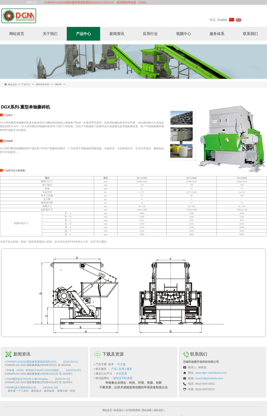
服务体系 (217, 34)
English (222, 19)
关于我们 (50, 34)
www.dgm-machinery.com (211, 372)
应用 (121, 368)
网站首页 (16, 34)
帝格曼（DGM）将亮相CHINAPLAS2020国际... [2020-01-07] (43, 370)
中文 (213, 19)
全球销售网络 (133, 410)
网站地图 (147, 410)
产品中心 (83, 34)
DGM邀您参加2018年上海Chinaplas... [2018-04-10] (38, 378)
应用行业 (150, 34)
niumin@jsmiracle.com (209, 378)
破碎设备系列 (42, 84)
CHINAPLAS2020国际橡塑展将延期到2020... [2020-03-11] (42, 361)
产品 (114, 368)
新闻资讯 (116, 34)
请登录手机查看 (123, 378)
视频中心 (183, 34)
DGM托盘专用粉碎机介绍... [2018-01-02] (32, 387)
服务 (129, 368)
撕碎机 (58, 84)
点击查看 (121, 373)
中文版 (121, 364)
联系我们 (250, 34)
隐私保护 (158, 410)
